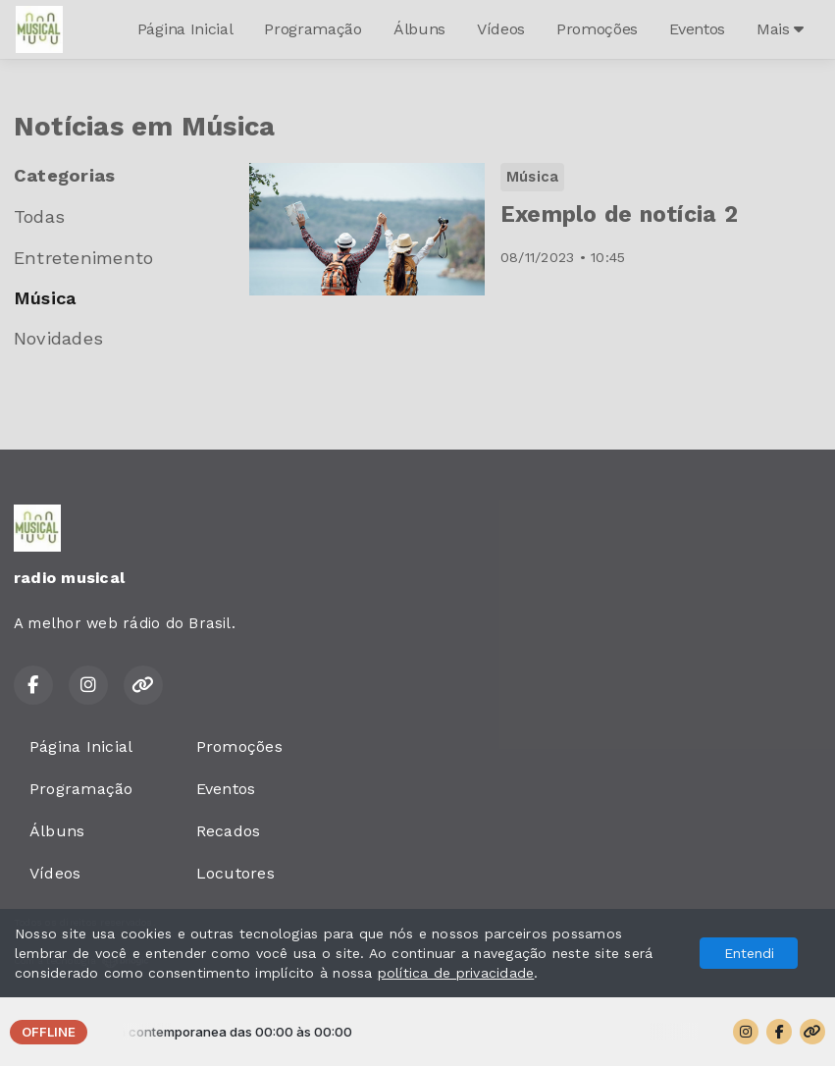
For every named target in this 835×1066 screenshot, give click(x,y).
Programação (312, 29)
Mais (780, 29)
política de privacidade (456, 973)
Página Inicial (185, 29)
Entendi (749, 953)
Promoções (597, 29)
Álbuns (419, 29)
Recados (228, 831)
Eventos (697, 29)
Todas (39, 216)
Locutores (235, 873)
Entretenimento (83, 257)
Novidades (58, 338)
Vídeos (501, 29)
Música (45, 298)
